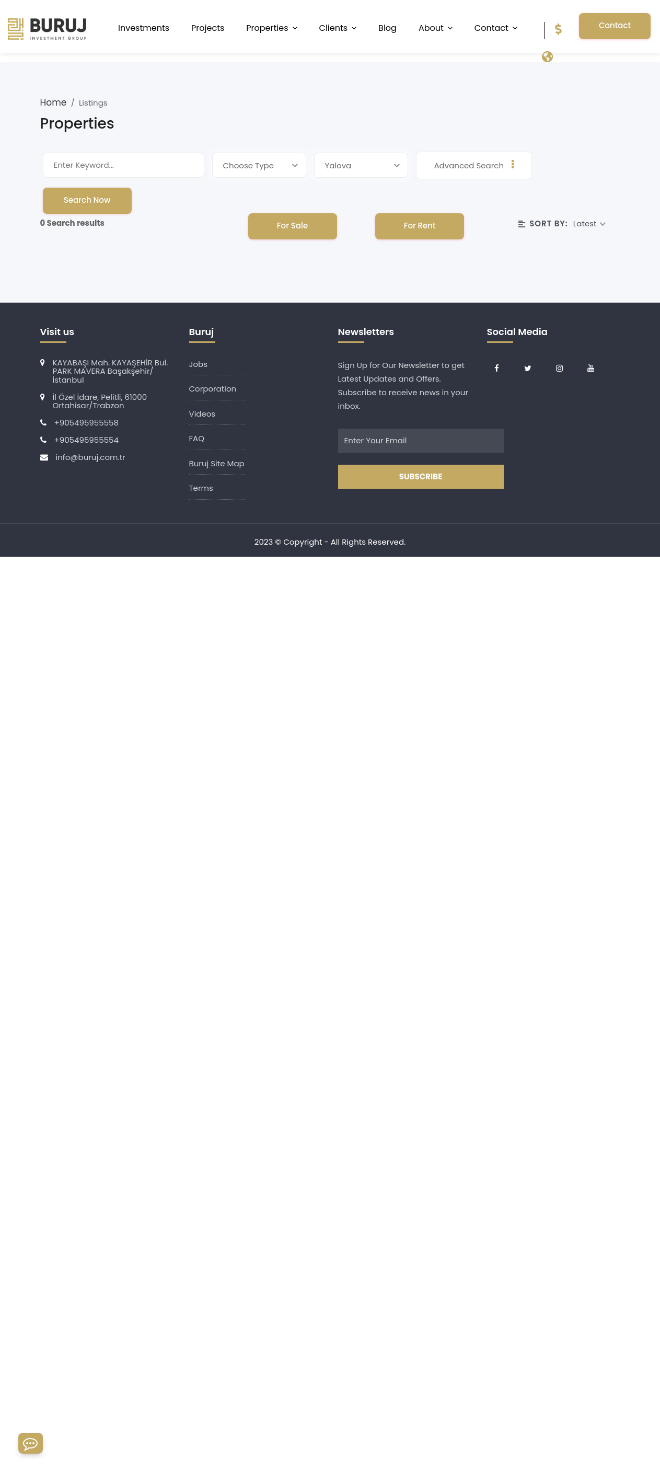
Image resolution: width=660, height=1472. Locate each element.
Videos (202, 413)
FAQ (197, 438)
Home (54, 102)
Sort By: (543, 223)
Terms (201, 487)
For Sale (292, 225)
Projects (207, 28)
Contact (491, 28)
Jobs (198, 364)
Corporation (213, 388)
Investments (143, 28)
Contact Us (615, 29)
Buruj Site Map (217, 463)
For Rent (420, 225)
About (431, 28)
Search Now (87, 199)
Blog (387, 28)
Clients (333, 28)
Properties (267, 28)
